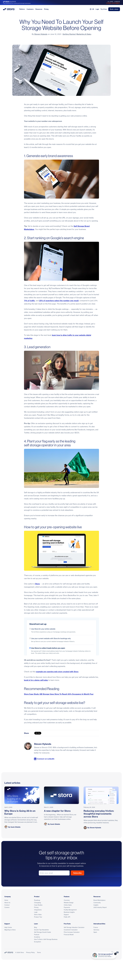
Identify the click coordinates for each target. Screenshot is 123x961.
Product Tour (38, 917)
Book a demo (114, 9)
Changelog (37, 902)
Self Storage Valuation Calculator (74, 927)
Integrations (38, 910)
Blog (35, 927)
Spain (95, 932)
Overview (67, 900)
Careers (6, 907)
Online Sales (68, 905)
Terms (39, 952)
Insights (95, 905)
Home (6, 900)
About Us (7, 902)
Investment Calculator (71, 930)
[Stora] (8, 952)
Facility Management (70, 910)
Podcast (36, 934)
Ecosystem (37, 942)
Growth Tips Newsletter (41, 930)
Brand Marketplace (99, 900)
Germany (96, 930)
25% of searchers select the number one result (59, 301)
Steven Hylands (40, 34)
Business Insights (69, 912)
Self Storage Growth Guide (42, 932)
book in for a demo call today (36, 680)
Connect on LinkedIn (44, 759)
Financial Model (69, 934)
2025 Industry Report (100, 907)
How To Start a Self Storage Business (45, 939)
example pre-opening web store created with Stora (57, 672)
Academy (37, 937)
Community (97, 902)
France (95, 927)
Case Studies (38, 905)
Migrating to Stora (10, 930)
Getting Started (69, 34)
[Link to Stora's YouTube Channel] (117, 952)
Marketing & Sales (83, 34)
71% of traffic (29, 301)
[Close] (115, 954)
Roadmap (37, 900)
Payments (67, 907)
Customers (30, 9)
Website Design (68, 902)
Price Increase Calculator (72, 932)
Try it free (104, 9)
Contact (7, 905)
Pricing (46, 9)
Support (66, 914)
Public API (67, 917)
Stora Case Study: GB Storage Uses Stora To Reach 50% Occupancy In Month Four (58, 694)
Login (97, 9)
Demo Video (38, 914)
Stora (37, 584)
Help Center (8, 927)
